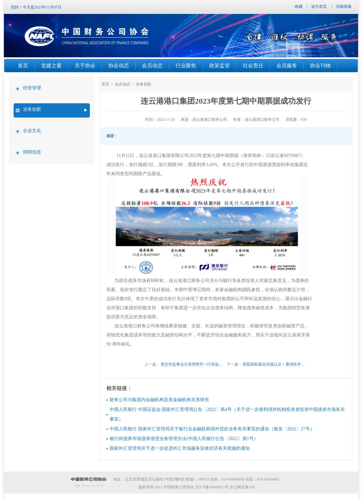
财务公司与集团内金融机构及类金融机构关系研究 (159, 399)
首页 (105, 84)
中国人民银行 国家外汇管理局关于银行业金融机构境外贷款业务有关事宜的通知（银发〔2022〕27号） (212, 428)
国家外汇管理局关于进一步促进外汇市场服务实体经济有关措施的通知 (180, 448)
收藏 (299, 6)
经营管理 (32, 87)
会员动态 (122, 84)
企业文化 (32, 130)
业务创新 (32, 109)
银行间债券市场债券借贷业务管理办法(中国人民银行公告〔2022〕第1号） (184, 438)
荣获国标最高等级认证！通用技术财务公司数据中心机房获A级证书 (275, 364)
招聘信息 (32, 152)
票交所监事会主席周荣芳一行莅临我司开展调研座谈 (193, 364)
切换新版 (344, 6)
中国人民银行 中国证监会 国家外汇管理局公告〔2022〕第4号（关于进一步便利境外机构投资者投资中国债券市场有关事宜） (227, 414)
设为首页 (319, 6)
